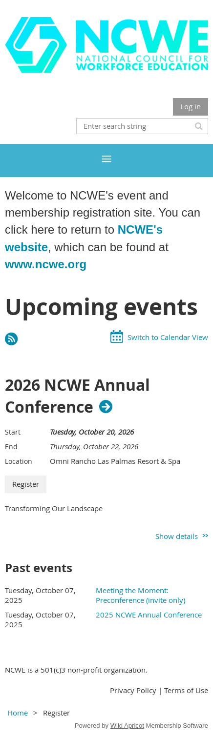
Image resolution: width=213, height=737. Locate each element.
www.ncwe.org (45, 264)
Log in (190, 106)
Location (18, 461)
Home (17, 712)
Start (13, 432)
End (11, 446)
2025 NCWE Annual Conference (149, 614)
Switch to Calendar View (168, 337)
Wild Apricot (127, 725)
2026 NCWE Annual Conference (77, 396)
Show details (176, 536)
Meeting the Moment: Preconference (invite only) (140, 595)
